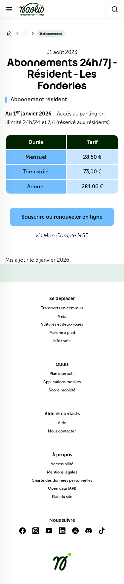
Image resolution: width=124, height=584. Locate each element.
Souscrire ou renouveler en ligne (62, 217)
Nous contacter (62, 431)
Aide (62, 423)
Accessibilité (62, 464)
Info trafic (62, 340)
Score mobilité (62, 390)
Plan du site (62, 496)
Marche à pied (62, 332)
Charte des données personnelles (62, 480)
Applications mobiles (62, 382)
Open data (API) (62, 488)
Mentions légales (62, 472)
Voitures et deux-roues (62, 324)
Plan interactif (62, 373)
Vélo (62, 316)
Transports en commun (62, 308)
